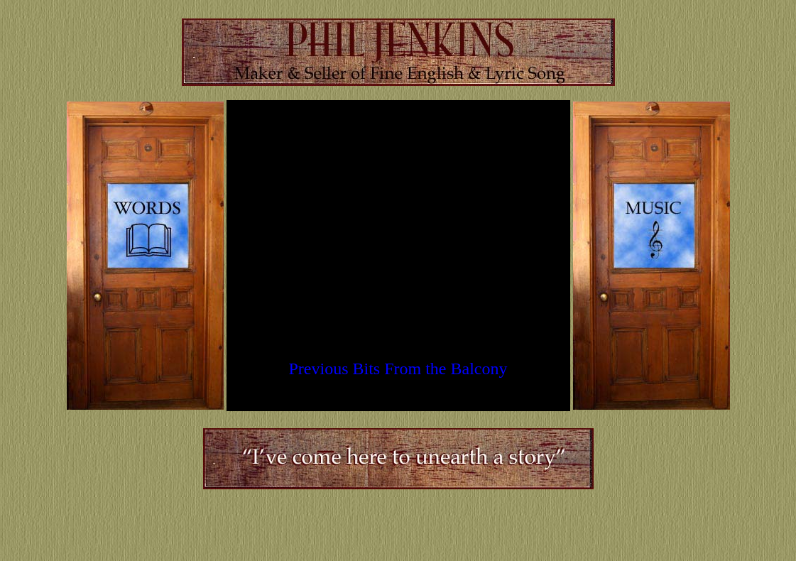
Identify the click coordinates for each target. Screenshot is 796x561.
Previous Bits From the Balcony (398, 368)
